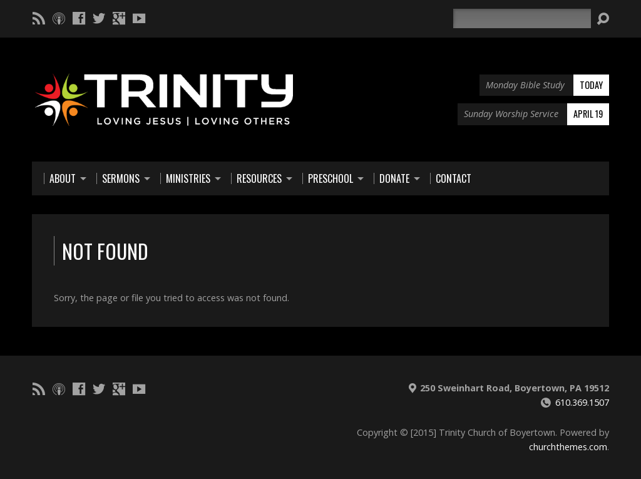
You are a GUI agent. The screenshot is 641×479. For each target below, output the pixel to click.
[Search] (522, 18)
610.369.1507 (582, 402)
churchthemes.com (568, 447)
